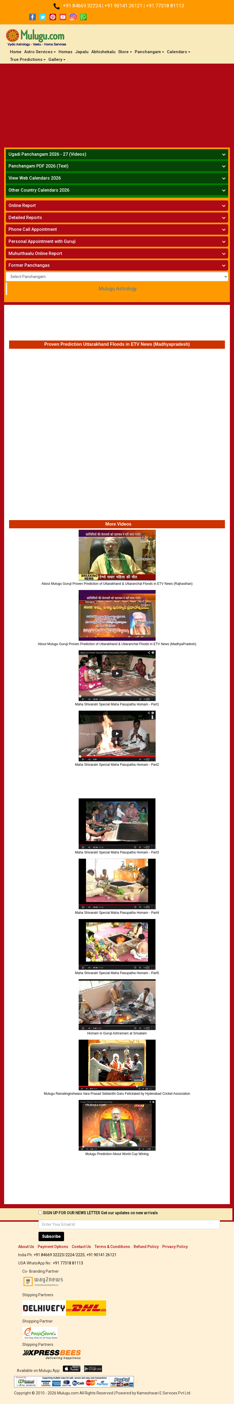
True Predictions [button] (28, 59)
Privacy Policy (175, 1246)
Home (16, 51)
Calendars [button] (178, 51)
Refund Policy (146, 1246)
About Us (26, 1246)
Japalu (82, 51)
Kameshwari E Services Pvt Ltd (163, 1393)
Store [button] (125, 51)
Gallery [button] (56, 59)
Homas (65, 51)
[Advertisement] (117, 104)
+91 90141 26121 (124, 5)
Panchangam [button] (149, 51)
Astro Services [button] (40, 51)
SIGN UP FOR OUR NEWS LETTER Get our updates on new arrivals (100, 1213)
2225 (80, 1255)
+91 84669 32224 (82, 5)
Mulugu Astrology (118, 288)
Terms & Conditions (112, 1246)
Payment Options (53, 1246)
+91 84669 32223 (49, 1255)
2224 (69, 1255)
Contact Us (81, 1246)
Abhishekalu (103, 51)
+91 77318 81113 (165, 5)
